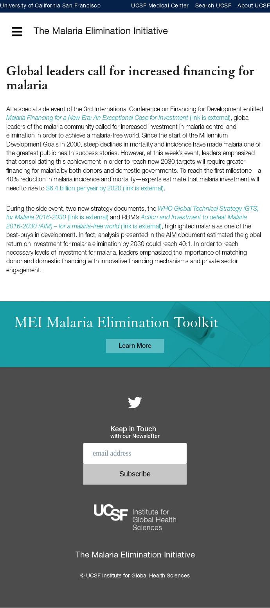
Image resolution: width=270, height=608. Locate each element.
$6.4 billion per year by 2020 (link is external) (105, 189)
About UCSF (254, 6)
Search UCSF (213, 6)
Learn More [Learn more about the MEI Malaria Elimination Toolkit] (135, 347)
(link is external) (118, 119)
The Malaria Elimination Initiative (101, 32)
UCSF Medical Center (160, 6)
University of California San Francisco (50, 6)
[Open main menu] (17, 32)
